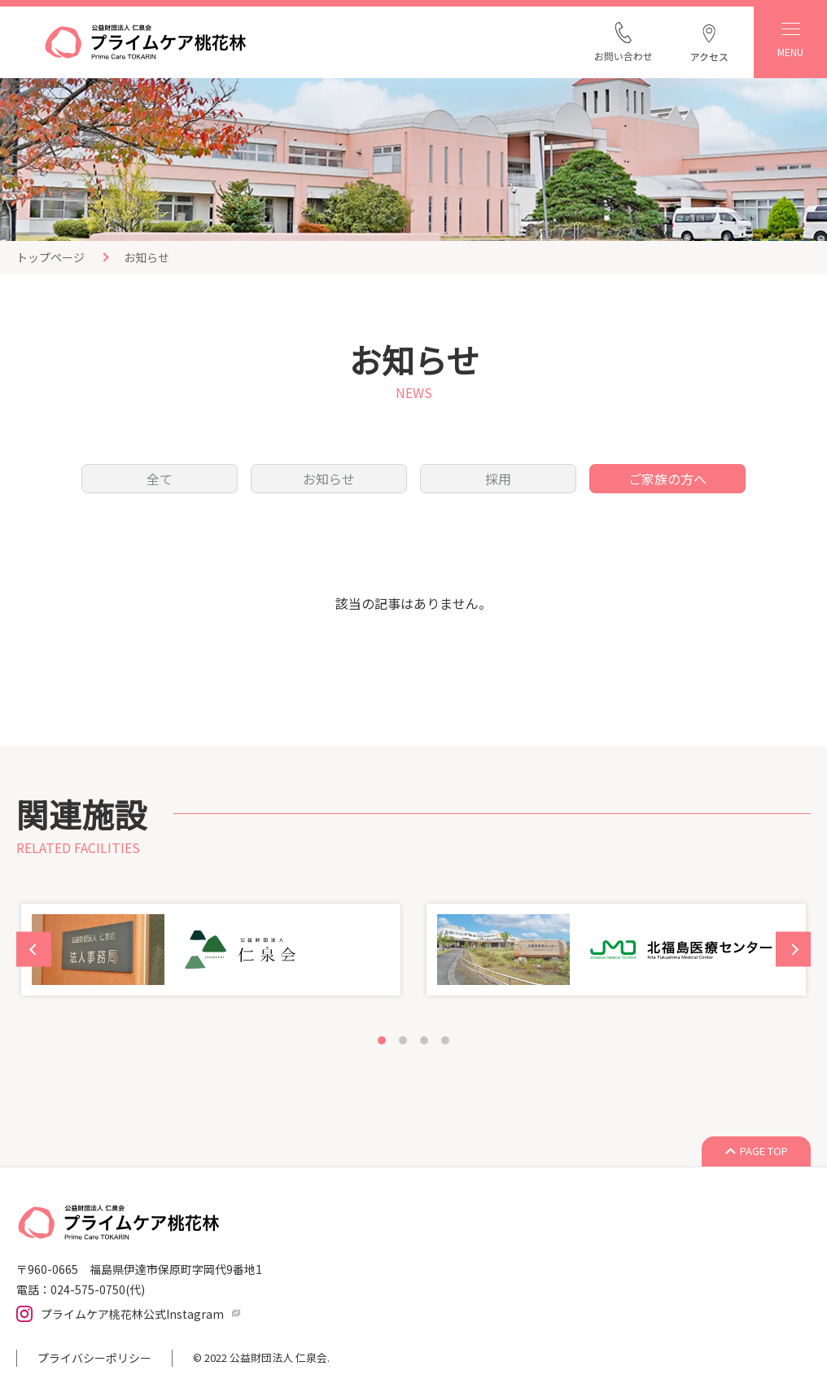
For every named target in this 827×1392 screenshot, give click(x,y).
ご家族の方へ (667, 478)
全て (160, 478)
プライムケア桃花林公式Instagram (132, 1314)
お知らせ (329, 478)
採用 (498, 478)
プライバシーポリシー (94, 1358)
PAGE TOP (764, 1150)
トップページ (50, 257)
